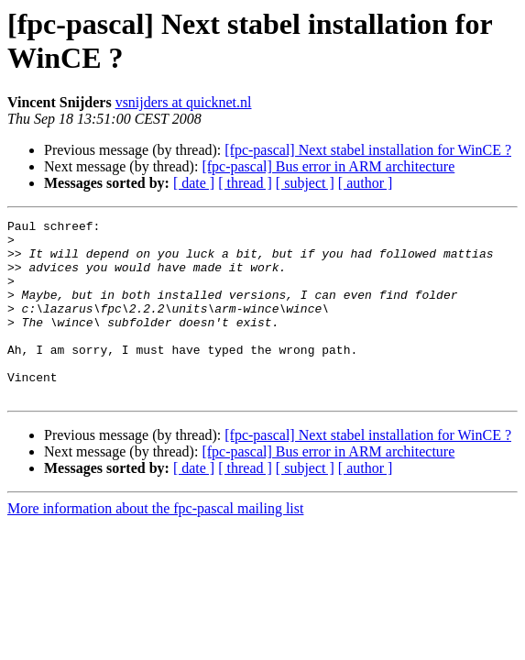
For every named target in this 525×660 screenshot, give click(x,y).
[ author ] (365, 183)
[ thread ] (245, 183)
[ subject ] (305, 183)
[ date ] (193, 183)
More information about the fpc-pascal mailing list (155, 544)
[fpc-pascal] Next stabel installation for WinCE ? (367, 150)
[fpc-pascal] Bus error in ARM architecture (328, 166)
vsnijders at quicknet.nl (183, 102)
